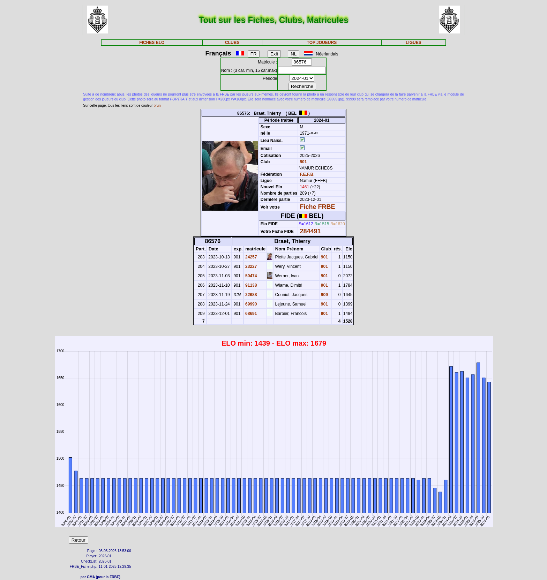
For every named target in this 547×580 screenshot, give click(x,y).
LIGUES (413, 42)
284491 (310, 231)
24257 (250, 257)
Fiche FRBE (317, 206)
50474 (250, 275)
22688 (250, 294)
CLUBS (232, 42)
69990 (250, 304)
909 (324, 294)
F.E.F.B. (307, 174)
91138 (250, 285)
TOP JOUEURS (322, 42)
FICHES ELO (151, 42)
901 (303, 161)
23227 (250, 266)
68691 (250, 313)
